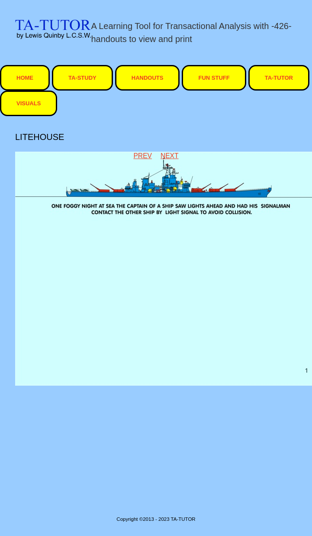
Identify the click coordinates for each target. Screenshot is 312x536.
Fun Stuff (213, 78)
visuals (28, 103)
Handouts (148, 78)
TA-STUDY (82, 78)
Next (170, 155)
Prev (142, 155)
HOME (24, 78)
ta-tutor (279, 78)
